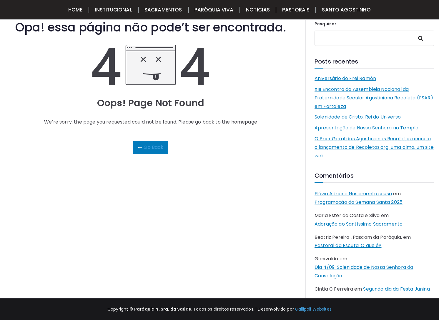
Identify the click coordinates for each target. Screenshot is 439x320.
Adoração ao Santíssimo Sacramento (359, 224)
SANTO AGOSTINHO (346, 9)
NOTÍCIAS (258, 9)
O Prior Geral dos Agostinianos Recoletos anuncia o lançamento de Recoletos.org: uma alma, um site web (374, 147)
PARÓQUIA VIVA (214, 9)
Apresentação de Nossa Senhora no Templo (366, 127)
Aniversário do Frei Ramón (345, 78)
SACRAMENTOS (163, 9)
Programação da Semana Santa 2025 (359, 202)
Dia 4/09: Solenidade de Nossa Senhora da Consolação (364, 271)
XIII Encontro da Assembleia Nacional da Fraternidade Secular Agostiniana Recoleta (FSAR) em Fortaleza (374, 98)
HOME (75, 9)
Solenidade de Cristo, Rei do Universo (358, 117)
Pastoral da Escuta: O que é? (348, 245)
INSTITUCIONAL (113, 9)
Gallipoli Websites (313, 309)
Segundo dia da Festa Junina (396, 289)
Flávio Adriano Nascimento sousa (353, 193)
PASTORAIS (296, 9)
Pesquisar (325, 24)
